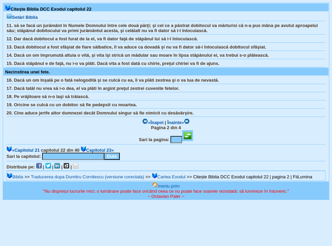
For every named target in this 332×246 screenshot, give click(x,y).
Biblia (15, 176)
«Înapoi (153, 122)
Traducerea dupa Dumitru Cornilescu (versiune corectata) (87, 176)
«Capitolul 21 (23, 150)
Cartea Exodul (169, 176)
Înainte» (178, 122)
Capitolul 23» (97, 150)
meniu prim (166, 186)
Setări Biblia (22, 17)
